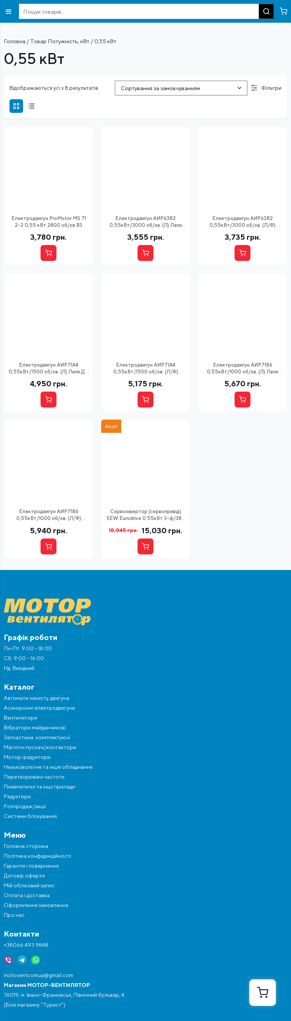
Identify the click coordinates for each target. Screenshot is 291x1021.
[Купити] (48, 253)
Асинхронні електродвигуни (39, 708)
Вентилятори (20, 718)
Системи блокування (30, 816)
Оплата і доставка (27, 895)
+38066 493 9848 (26, 945)
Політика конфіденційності (37, 856)
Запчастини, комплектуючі (37, 737)
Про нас (14, 915)
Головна (14, 41)
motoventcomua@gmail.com (38, 975)
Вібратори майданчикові (35, 727)
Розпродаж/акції (25, 806)
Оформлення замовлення (36, 905)
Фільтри (266, 88)
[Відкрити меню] (8, 11)
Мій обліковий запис (29, 885)
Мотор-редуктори (27, 757)
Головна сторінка (26, 846)
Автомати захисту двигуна (36, 698)
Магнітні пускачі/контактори (40, 747)
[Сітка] (16, 106)
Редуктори (17, 796)
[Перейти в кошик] (283, 11)
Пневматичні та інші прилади (39, 787)
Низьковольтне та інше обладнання (48, 767)
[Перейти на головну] (145, 611)
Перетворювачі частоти (34, 777)
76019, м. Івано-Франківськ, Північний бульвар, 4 (64, 995)
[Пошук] (266, 11)
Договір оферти (24, 876)
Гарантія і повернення (31, 866)
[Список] (31, 106)
